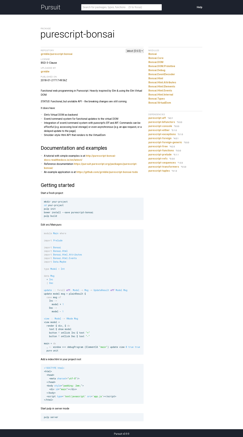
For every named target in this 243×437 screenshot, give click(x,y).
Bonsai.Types (156, 98)
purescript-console (160, 126)
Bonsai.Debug (156, 70)
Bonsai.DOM (155, 62)
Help (199, 7)
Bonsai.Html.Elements (161, 86)
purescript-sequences (162, 162)
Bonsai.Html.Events (160, 90)
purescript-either (159, 130)
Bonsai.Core (156, 58)
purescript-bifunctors (161, 122)
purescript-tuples (159, 170)
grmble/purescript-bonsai (56, 54)
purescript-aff (157, 118)
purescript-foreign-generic (165, 142)
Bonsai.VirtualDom (159, 102)
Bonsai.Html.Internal (160, 94)
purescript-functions (161, 150)
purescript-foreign (159, 138)
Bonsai (152, 54)
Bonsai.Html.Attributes (162, 82)
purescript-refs (158, 158)
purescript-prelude (160, 154)
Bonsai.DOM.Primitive (161, 66)
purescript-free (158, 146)
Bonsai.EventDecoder (161, 74)
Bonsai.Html (155, 78)
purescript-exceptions (162, 134)
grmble (45, 71)
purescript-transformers (163, 166)
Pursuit (50, 7)
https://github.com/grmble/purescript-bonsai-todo (107, 172)
